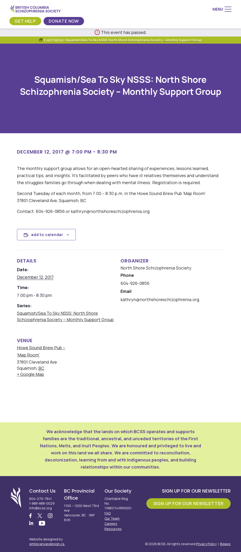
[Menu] (222, 9)
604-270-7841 (40, 498)
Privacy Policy (206, 544)
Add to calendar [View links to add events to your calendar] (47, 234)
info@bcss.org (40, 508)
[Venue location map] (150, 362)
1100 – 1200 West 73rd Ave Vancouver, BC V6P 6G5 (81, 512)
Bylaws (225, 544)
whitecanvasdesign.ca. (47, 544)
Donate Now (64, 21)
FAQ (107, 513)
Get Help (25, 21)
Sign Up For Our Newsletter (188, 503)
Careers (110, 523)
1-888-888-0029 (42, 503)
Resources (113, 529)
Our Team (112, 518)
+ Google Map (30, 374)
